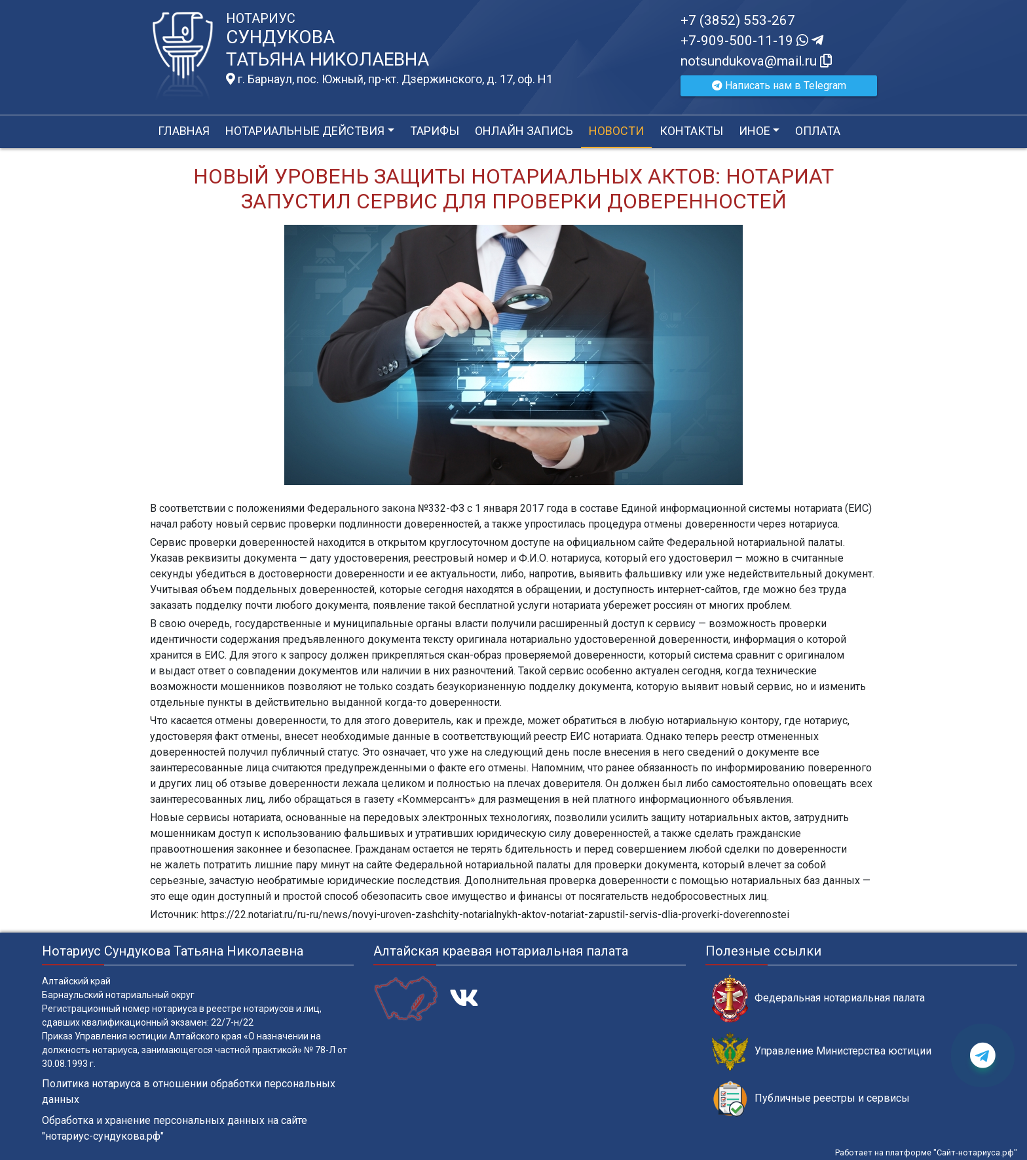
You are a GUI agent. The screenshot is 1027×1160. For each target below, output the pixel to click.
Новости (616, 131)
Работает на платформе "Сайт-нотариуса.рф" (926, 1152)
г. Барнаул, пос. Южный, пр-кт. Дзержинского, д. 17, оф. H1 (389, 79)
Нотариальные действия (304, 131)
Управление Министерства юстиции (821, 1051)
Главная (184, 131)
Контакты (691, 131)
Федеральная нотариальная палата (818, 998)
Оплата (817, 131)
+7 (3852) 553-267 (738, 20)
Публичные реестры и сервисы (811, 1099)
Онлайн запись (524, 131)
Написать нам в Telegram (779, 85)
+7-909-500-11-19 (752, 40)
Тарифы (434, 131)
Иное (754, 131)
